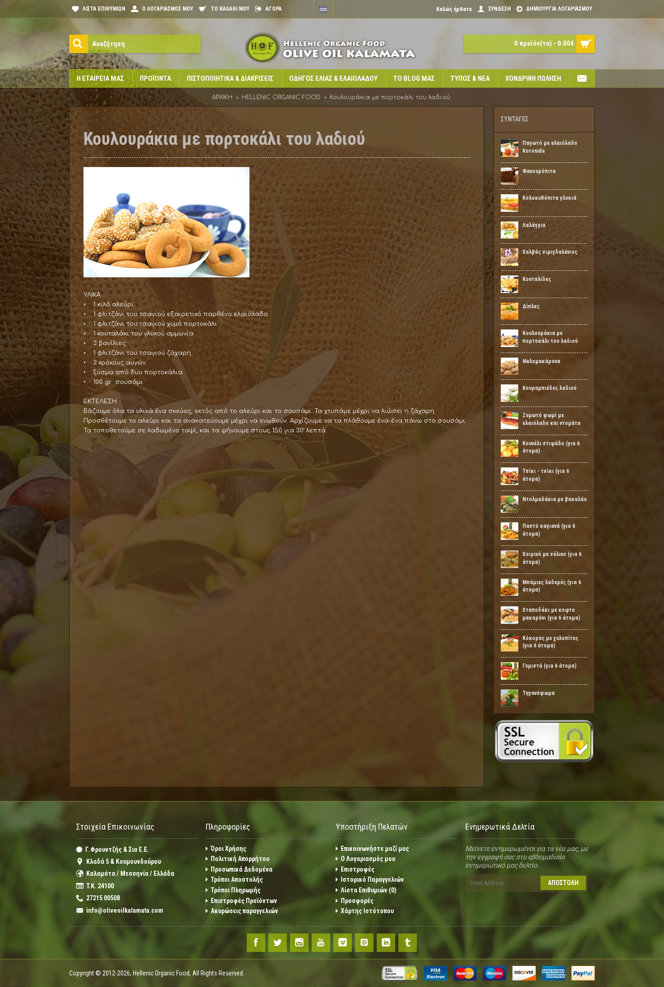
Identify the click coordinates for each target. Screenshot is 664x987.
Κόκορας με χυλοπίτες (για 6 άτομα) (550, 642)
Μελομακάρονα (541, 361)
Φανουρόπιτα (539, 171)
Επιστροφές (355, 869)
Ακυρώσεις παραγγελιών (242, 911)
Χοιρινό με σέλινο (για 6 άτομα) (551, 558)
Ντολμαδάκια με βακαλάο (554, 499)
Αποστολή (563, 882)
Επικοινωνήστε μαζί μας (372, 849)
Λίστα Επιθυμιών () (366, 890)
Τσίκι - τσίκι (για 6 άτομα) (545, 475)
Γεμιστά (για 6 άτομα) (549, 666)
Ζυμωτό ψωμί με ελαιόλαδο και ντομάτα (551, 419)
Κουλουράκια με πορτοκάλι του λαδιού (550, 337)
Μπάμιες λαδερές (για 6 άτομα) (551, 586)
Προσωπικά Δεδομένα (239, 869)
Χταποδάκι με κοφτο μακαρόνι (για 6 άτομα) (551, 614)
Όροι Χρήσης (226, 849)
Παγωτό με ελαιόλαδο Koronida (549, 147)
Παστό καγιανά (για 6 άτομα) (548, 530)
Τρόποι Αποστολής (234, 880)
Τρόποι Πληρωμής (233, 890)
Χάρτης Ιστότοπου (365, 911)
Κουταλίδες (536, 279)
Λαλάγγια (533, 225)
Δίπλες (531, 306)
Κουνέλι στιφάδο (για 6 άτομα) (551, 447)
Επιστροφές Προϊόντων (241, 901)
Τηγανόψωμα (538, 693)
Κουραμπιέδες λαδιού (549, 388)
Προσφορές (355, 901)
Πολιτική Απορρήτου (237, 859)
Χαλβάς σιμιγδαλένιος (549, 252)
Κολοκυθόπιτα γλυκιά (549, 198)
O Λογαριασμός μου (365, 859)
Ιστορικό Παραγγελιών (370, 880)
